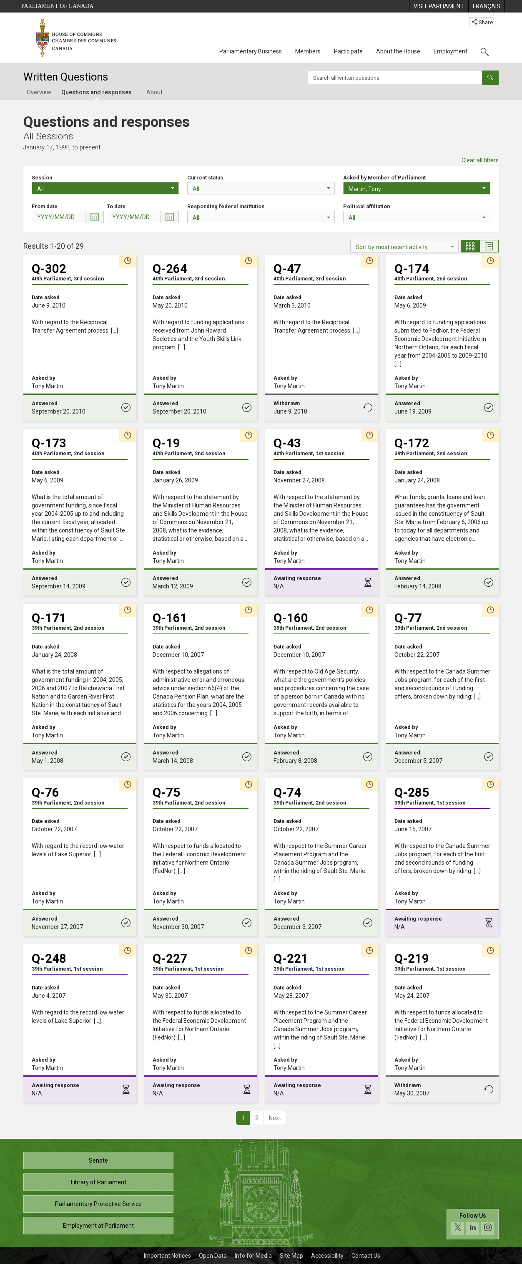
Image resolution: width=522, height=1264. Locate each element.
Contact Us (365, 1255)
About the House (398, 51)
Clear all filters (480, 160)
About (154, 92)
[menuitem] (438, 6)
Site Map (291, 1255)
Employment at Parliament (98, 1225)
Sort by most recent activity (405, 247)
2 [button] (256, 1118)
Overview (39, 92)
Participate (348, 51)
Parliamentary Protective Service (98, 1204)
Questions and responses (96, 92)
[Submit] (490, 78)
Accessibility (327, 1255)
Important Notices (167, 1255)
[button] (275, 1118)
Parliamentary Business (250, 51)
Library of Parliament (98, 1182)
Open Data (213, 1255)
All (105, 189)
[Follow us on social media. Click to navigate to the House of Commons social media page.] (473, 1224)
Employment (450, 51)
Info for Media (253, 1255)
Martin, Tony (417, 189)
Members (308, 51)
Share (482, 22)
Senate (98, 1160)
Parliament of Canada (57, 6)
